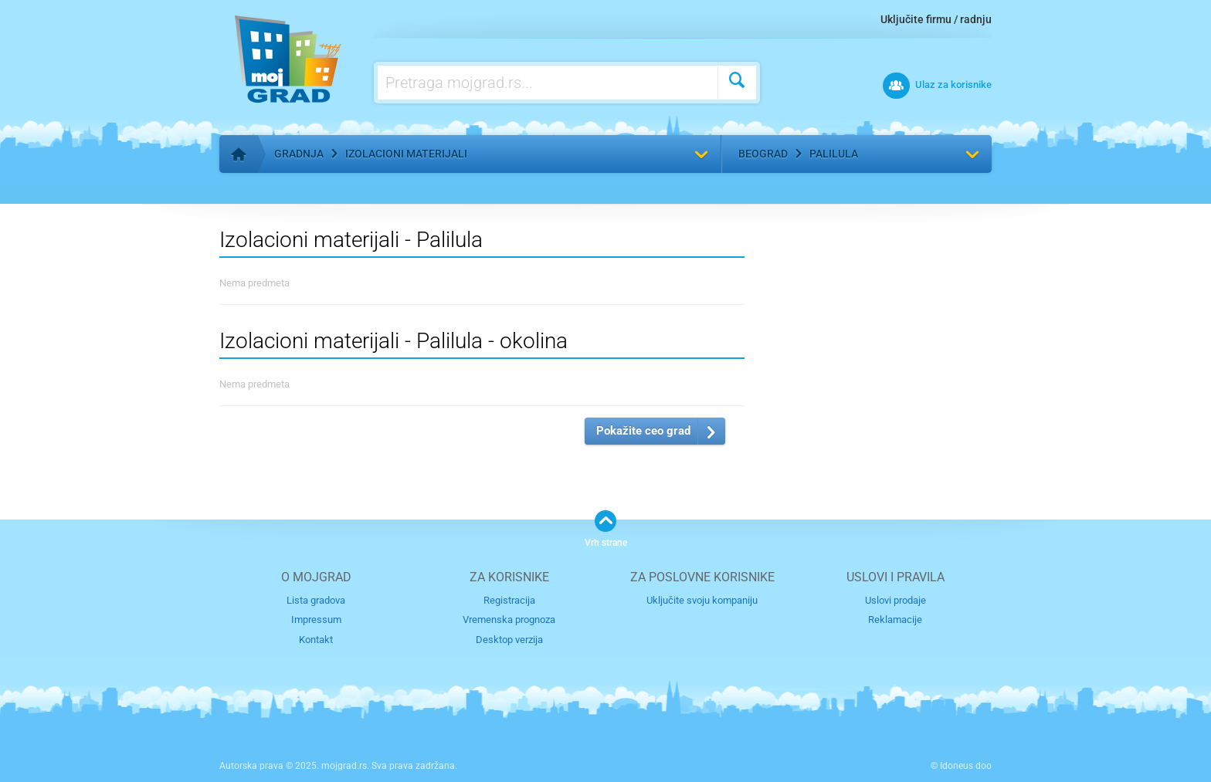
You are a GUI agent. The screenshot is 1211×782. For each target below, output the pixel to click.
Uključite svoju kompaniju (702, 600)
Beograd (763, 153)
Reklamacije (895, 619)
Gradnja (299, 153)
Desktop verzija (509, 639)
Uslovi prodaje (895, 600)
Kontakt (316, 639)
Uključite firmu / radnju (936, 19)
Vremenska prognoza (509, 619)
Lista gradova (316, 600)
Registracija (509, 600)
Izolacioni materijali (406, 153)
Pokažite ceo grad (643, 431)
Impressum (316, 619)
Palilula (833, 153)
